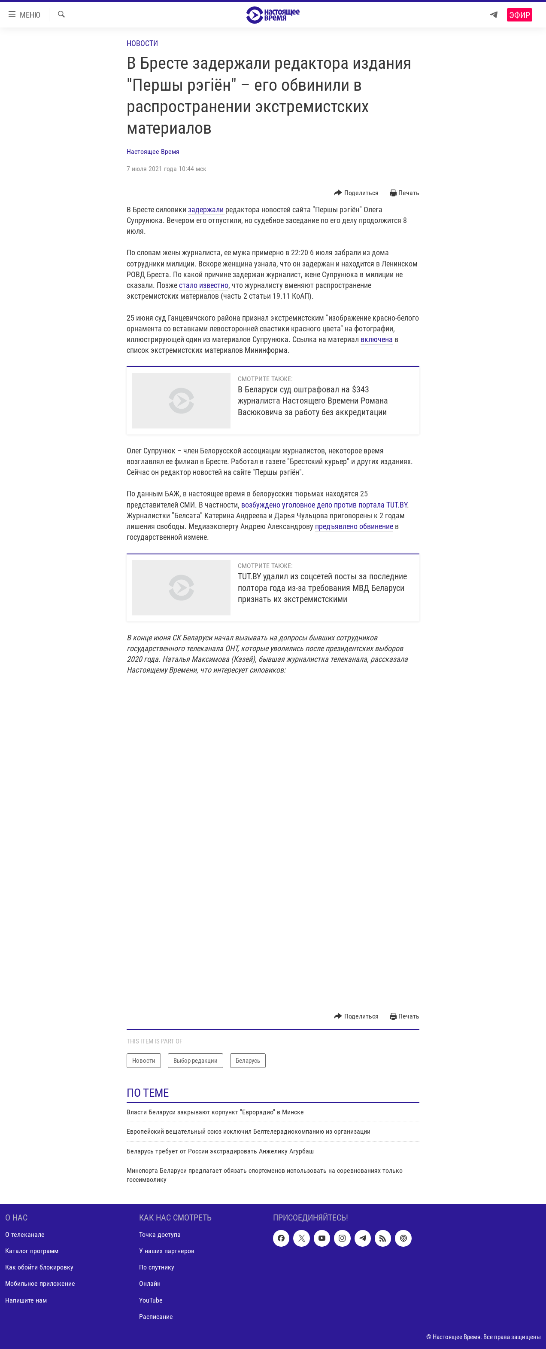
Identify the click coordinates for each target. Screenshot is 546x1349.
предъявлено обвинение (354, 526)
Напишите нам (26, 1300)
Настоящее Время (153, 151)
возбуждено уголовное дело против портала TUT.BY (324, 504)
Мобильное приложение (40, 1283)
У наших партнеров (166, 1251)
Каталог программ (31, 1251)
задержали (206, 209)
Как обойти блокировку (39, 1267)
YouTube (151, 1300)
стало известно (203, 285)
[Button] (356, 193)
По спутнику (156, 1267)
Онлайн (150, 1283)
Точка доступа (160, 1234)
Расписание (156, 1316)
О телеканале (25, 1234)
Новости (142, 43)
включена (377, 339)
